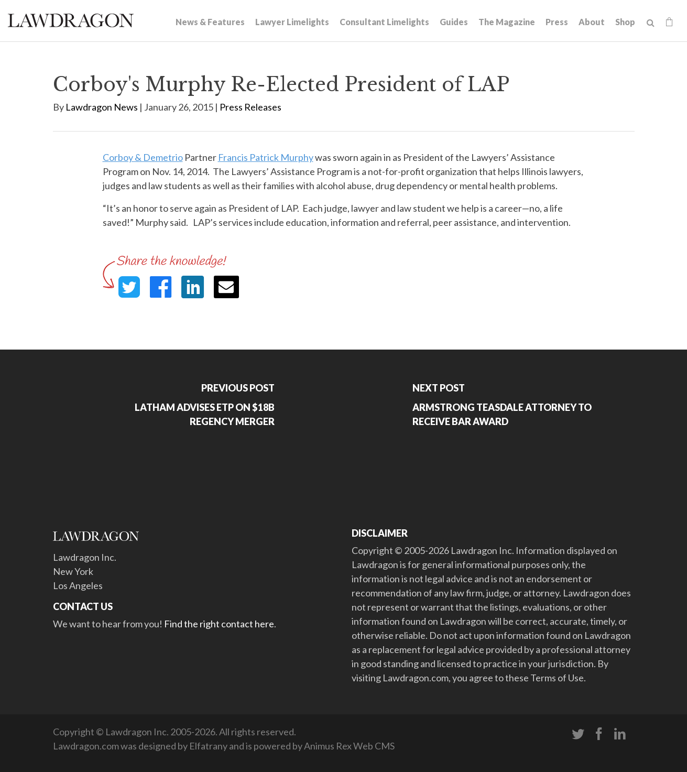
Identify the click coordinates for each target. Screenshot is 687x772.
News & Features (210, 22)
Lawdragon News (102, 107)
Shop (625, 22)
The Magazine (506, 22)
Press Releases (250, 107)
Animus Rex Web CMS (349, 746)
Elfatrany (208, 746)
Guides (454, 22)
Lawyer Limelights (292, 22)
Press (557, 22)
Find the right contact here (219, 623)
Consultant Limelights (384, 22)
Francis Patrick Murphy (265, 157)
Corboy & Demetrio (143, 157)
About (592, 22)
